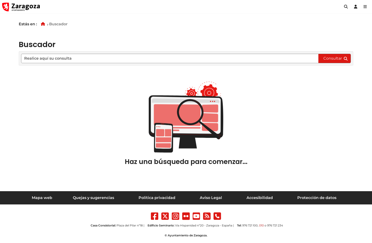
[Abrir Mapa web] (365, 6)
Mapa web (42, 197)
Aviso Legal (211, 197)
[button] (346, 6)
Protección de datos (316, 197)
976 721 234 (275, 225)
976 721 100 (250, 225)
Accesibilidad (259, 197)
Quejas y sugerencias (93, 197)
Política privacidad (157, 197)
